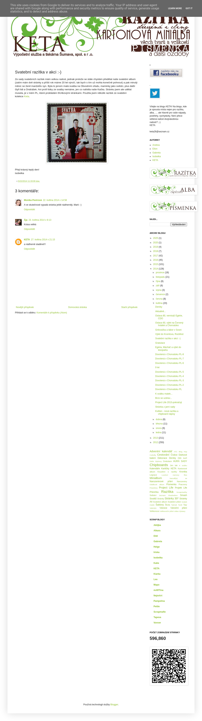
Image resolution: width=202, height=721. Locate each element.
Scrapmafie (160, 612)
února (159, 428)
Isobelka (156, 156)
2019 (156, 247)
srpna (159, 290)
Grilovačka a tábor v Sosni (168, 330)
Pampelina (159, 601)
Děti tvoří (182, 458)
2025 (156, 238)
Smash (183, 495)
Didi (156, 536)
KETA (27, 239)
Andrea (156, 145)
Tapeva (157, 617)
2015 (156, 264)
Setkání (153, 495)
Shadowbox (172, 495)
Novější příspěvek (25, 307)
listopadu (160, 277)
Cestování (163, 454)
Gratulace (160, 343)
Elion (154, 148)
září (158, 285)
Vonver (157, 622)
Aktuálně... (160, 311)
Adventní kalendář (161, 451)
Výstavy (182, 511)
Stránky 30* (172, 498)
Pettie (157, 606)
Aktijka (157, 525)
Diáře (152, 461)
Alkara (157, 530)
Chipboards (159, 465)
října (158, 281)
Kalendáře (155, 468)
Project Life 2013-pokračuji (168, 402)
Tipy (185, 505)
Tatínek (174, 505)
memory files (180, 475)
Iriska (156, 552)
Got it (189, 8)
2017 (156, 255)
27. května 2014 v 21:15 (43, 239)
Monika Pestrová (33, 200)
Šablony (160, 504)
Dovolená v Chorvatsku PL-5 (169, 372)
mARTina (158, 590)
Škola (167, 505)
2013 (156, 438)
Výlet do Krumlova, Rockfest (169, 334)
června (159, 299)
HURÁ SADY (180, 461)
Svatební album (160, 502)
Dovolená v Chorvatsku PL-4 (169, 376)
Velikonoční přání (167, 511)
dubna (159, 419)
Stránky (160, 498)
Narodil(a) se (178, 478)
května (159, 303)
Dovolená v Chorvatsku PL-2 (169, 385)
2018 (156, 251)
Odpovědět (29, 209)
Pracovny (183, 484)
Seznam (162, 495)
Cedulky (153, 455)
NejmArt (158, 595)
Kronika (183, 471)
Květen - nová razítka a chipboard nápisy (166, 412)
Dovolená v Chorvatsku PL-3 (169, 380)
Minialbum (156, 478)
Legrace (153, 475)
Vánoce (163, 508)
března (159, 423)
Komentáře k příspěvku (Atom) (51, 312)
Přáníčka (154, 492)
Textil (180, 505)
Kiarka (157, 574)
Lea (155, 579)
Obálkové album (157, 484)
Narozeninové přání (161, 481)
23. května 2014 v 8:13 (40, 220)
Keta (26, 96)
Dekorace (162, 458)
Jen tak (173, 465)
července (161, 294)
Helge (157, 547)
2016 (156, 260)
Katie (156, 563)
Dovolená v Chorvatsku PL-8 (169, 354)
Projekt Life (181, 487)
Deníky (158, 307)
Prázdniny (154, 488)
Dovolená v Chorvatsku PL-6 (169, 363)
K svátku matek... (163, 393)
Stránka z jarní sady (165, 407)
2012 (156, 442)
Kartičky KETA (168, 468)
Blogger (114, 704)
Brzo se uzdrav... (163, 398)
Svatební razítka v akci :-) (167, 338)
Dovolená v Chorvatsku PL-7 (169, 358)
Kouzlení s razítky (167, 472)
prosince (160, 272)
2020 (156, 242)
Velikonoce (154, 511)
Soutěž (153, 498)
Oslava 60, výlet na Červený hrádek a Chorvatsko (169, 324)
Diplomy (158, 461)
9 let (157, 367)
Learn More (175, 8)
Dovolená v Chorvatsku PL (168, 389)
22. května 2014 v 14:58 (55, 200)
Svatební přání (174, 502)
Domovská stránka (77, 307)
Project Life (166, 487)
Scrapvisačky (181, 492)
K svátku (183, 465)
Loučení (165, 475)
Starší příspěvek (129, 307)
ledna (159, 432)
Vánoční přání (178, 508)
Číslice (174, 455)
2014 (156, 268)
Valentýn (153, 508)
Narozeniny (182, 481)
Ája (25, 220)
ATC (175, 452)
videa (176, 511)
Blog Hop (183, 452)
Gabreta (156, 152)
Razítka (167, 492)
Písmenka (171, 484)
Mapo (156, 584)
